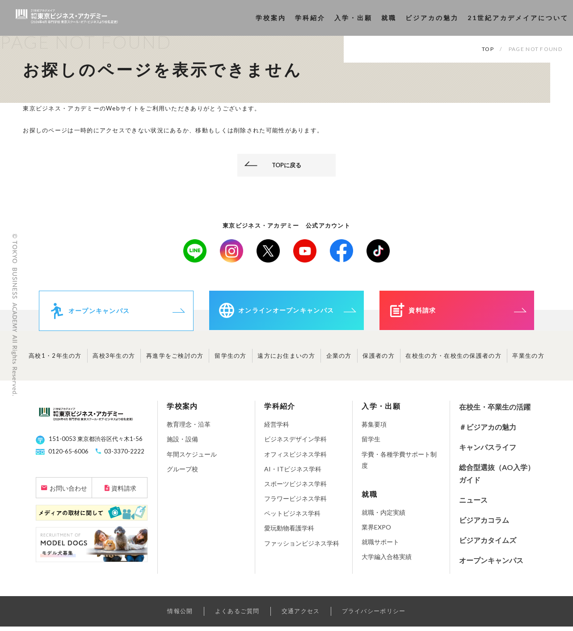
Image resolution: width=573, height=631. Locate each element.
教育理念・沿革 (189, 428)
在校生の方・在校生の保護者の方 (453, 360)
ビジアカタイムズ (487, 544)
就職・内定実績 (383, 517)
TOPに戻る (286, 165)
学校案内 (271, 17)
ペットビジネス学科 (292, 517)
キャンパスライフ (487, 451)
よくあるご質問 (237, 615)
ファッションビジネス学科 (301, 547)
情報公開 (180, 615)
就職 (388, 17)
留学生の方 (231, 360)
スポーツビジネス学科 (295, 488)
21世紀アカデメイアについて (518, 17)
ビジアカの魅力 (432, 17)
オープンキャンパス (491, 564)
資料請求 (123, 492)
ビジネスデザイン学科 (295, 443)
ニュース (473, 504)
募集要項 (374, 428)
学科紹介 (310, 17)
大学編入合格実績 (387, 561)
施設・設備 (182, 443)
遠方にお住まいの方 (286, 360)
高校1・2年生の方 (55, 360)
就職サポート (380, 546)
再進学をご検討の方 (175, 360)
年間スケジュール (192, 458)
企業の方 (339, 360)
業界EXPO (376, 531)
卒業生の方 (528, 360)
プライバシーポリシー (374, 615)
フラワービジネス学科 (295, 503)
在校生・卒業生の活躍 (495, 411)
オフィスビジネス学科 (295, 458)
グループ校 (182, 473)
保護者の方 (378, 360)
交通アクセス (301, 615)
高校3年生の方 (114, 360)
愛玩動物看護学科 (289, 532)
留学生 (371, 443)
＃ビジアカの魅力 (487, 431)
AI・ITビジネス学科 (292, 473)
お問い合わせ (68, 492)
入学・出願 (353, 17)
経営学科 (276, 428)
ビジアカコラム (484, 524)
